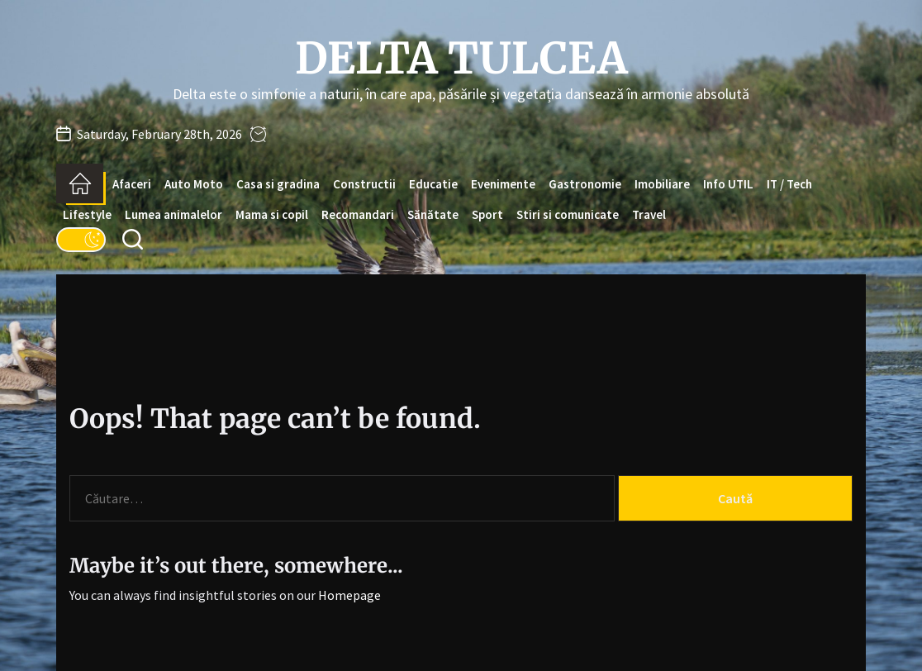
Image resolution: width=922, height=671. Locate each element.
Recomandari (357, 214)
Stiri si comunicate (567, 214)
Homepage (349, 595)
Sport (487, 214)
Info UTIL (728, 184)
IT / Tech (789, 184)
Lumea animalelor (173, 214)
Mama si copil (271, 214)
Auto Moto (193, 184)
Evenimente (503, 184)
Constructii (364, 184)
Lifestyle (87, 214)
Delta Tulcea (461, 58)
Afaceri (131, 184)
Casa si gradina (278, 184)
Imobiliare (662, 184)
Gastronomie (585, 184)
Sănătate (433, 214)
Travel (649, 214)
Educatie (433, 184)
